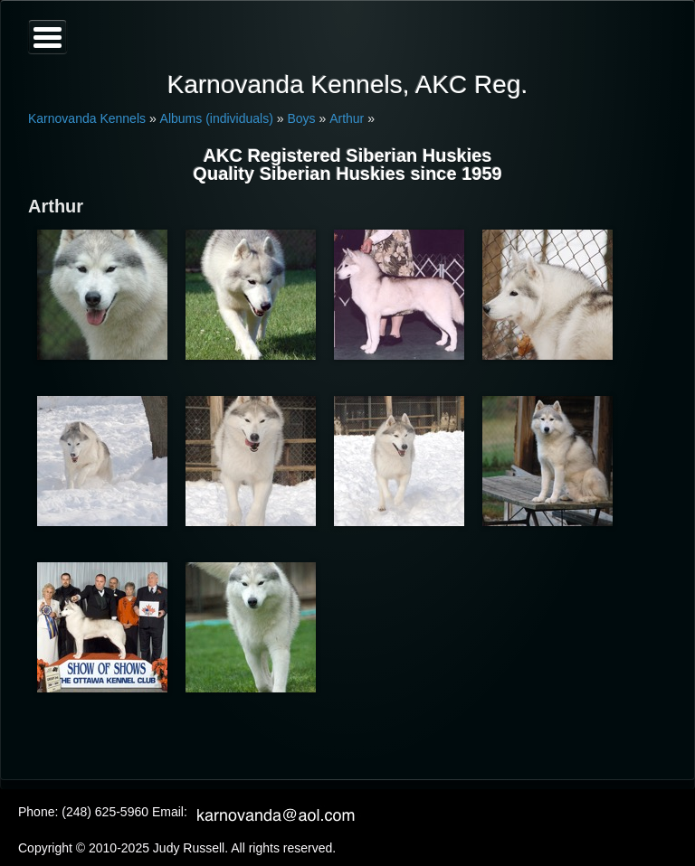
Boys (301, 118)
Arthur (346, 118)
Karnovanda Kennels (87, 118)
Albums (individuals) (216, 118)
